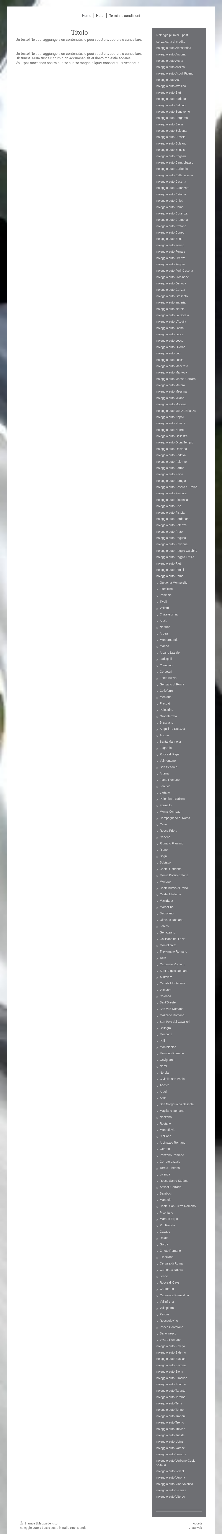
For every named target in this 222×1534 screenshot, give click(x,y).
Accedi (197, 1523)
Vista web (195, 1528)
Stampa (28, 1523)
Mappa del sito (47, 1523)
